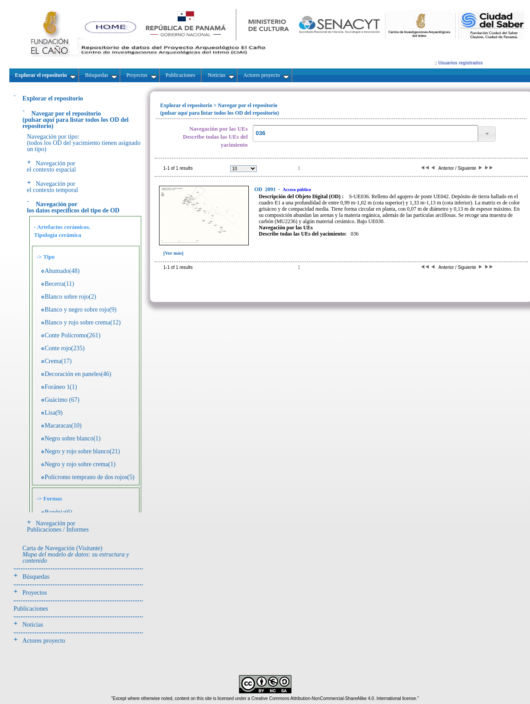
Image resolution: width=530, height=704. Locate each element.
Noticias (33, 624)
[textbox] (365, 133)
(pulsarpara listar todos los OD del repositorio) (76, 119)
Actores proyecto (44, 640)
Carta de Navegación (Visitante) (76, 554)
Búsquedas (36, 576)
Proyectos (35, 592)
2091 (266, 189)
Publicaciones (31, 608)
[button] (487, 134)
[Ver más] (173, 253)
